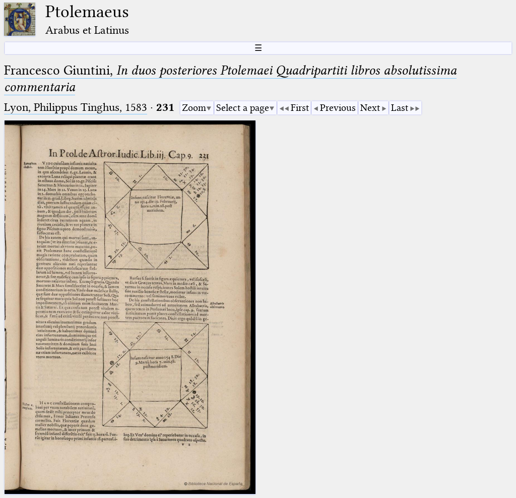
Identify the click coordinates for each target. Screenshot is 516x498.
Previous (338, 107)
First (300, 107)
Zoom (194, 107)
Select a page (242, 107)
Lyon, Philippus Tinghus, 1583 (75, 107)
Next (370, 107)
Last (399, 107)
